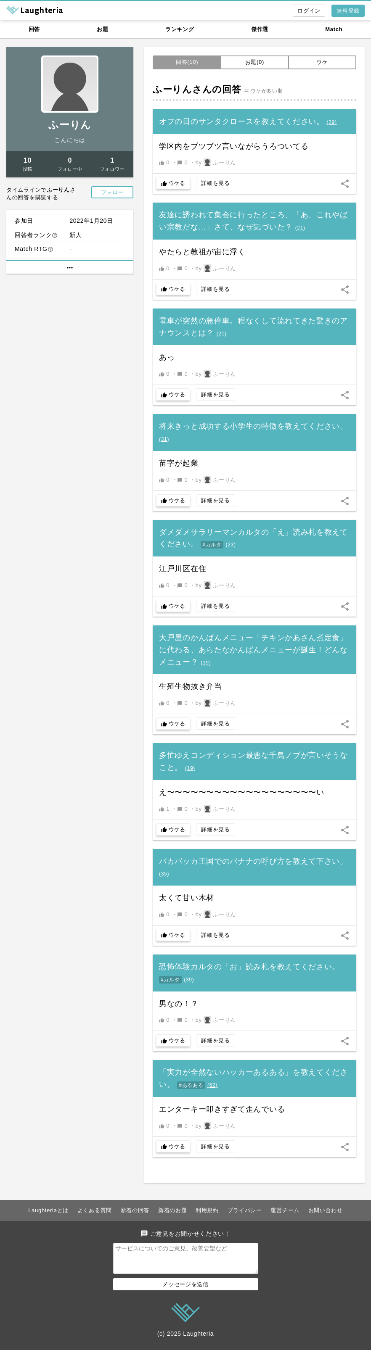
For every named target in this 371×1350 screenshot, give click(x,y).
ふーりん (69, 124)
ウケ (322, 62)
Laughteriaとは (48, 1210)
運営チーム (284, 1210)
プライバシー (245, 1210)
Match (333, 29)
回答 (34, 29)
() (331, 122)
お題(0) (254, 62)
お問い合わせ (325, 1210)
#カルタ (211, 545)
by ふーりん (216, 162)
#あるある (191, 1085)
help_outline (55, 235)
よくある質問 (94, 1210)
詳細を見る (215, 183)
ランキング (179, 29)
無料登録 (348, 11)
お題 (102, 29)
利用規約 (207, 1210)
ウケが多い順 (267, 91)
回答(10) (187, 62)
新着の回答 (135, 1210)
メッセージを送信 (185, 1289)
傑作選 (259, 29)
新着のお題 (172, 1210)
